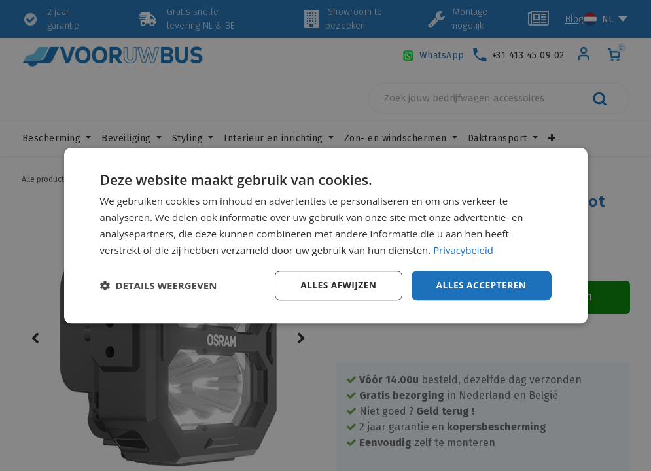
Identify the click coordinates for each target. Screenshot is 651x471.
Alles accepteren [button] (481, 285)
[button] (158, 286)
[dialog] (326, 235)
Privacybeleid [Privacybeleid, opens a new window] (463, 249)
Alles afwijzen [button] (337, 285)
